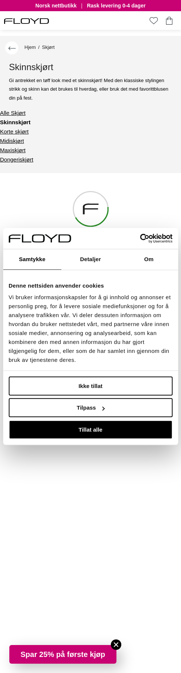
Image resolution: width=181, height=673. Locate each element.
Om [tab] (148, 259)
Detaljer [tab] (90, 259)
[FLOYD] (26, 21)
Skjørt (48, 47)
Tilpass (91, 407)
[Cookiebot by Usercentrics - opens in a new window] (139, 238)
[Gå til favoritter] (153, 21)
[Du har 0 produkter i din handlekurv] (169, 20)
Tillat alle (91, 429)
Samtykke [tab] (32, 259)
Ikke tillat (90, 386)
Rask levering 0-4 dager (116, 6)
